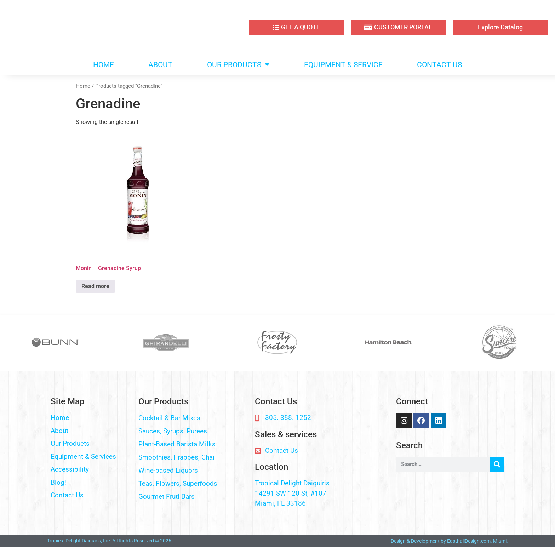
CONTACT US (439, 65)
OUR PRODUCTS (238, 64)
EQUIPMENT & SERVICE (343, 65)
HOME (103, 65)
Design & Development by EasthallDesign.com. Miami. (449, 541)
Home (83, 86)
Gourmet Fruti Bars (166, 496)
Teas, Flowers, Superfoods (177, 483)
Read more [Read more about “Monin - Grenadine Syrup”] (95, 286)
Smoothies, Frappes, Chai (176, 457)
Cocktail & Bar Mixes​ (169, 418)
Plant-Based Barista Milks (177, 444)
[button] (193, 418)
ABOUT (160, 65)
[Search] (497, 464)
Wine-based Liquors (168, 470)
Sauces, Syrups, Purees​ (172, 431)
